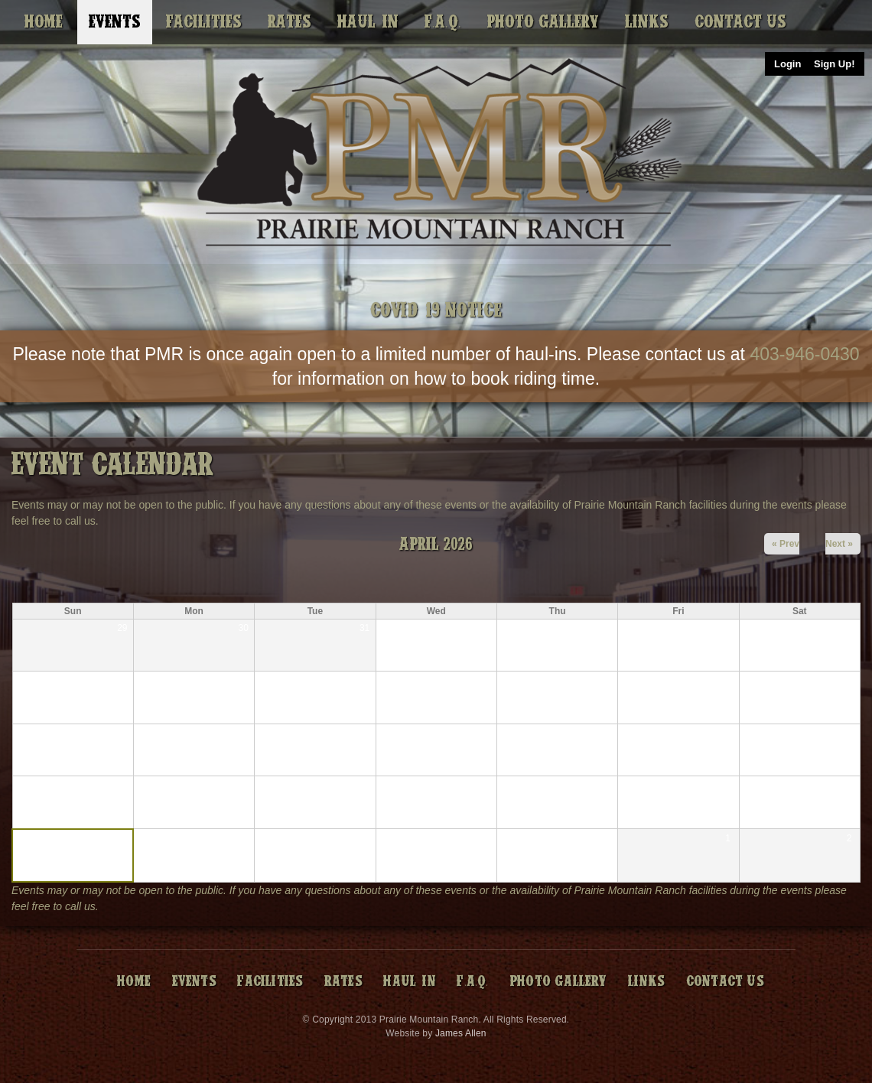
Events (115, 21)
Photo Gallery (542, 21)
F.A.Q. (443, 21)
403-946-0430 (804, 354)
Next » (839, 543)
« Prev (785, 543)
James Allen (460, 1033)
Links (647, 21)
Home (43, 21)
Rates (289, 21)
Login (787, 64)
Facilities (204, 21)
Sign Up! (834, 64)
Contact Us (740, 21)
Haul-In (368, 21)
